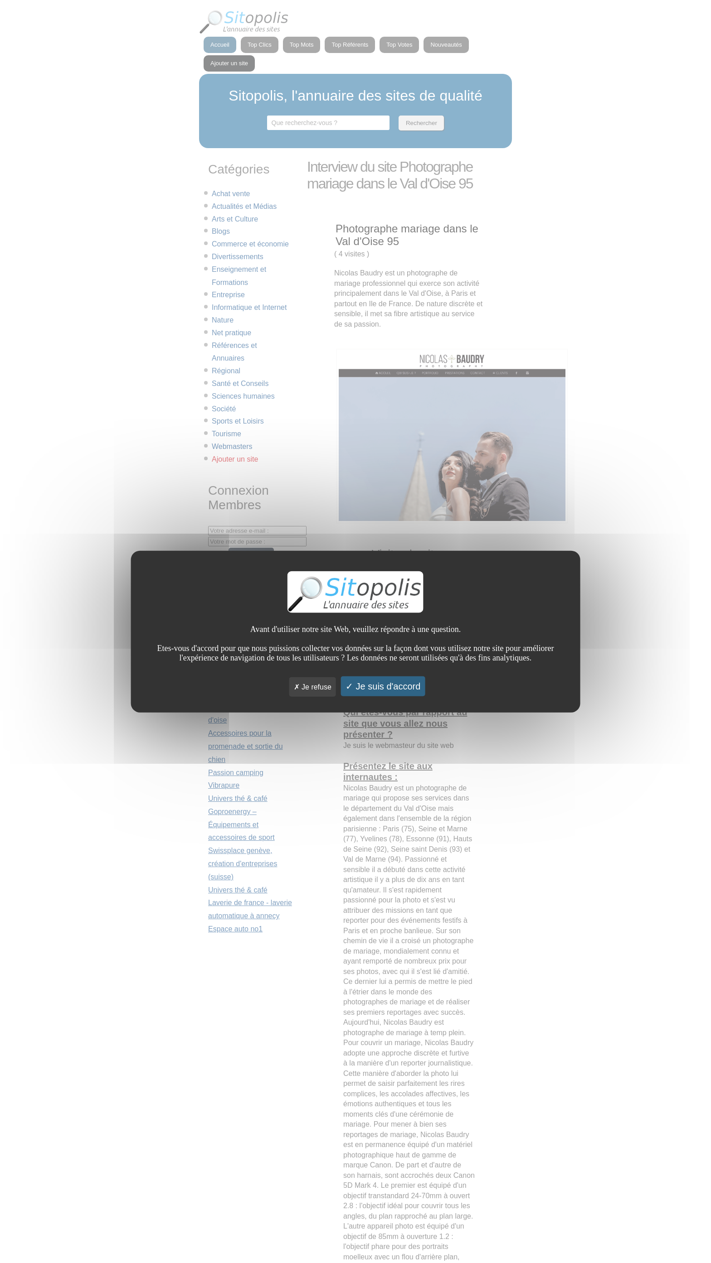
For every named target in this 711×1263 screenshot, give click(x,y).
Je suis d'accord (383, 686)
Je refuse (312, 686)
